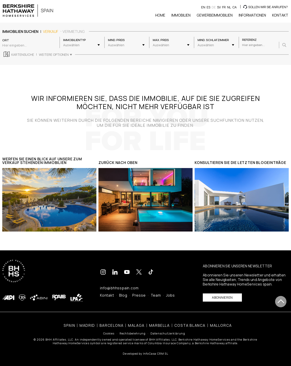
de (214, 7)
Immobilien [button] (181, 15)
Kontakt (107, 294)
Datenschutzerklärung (168, 333)
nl (229, 7)
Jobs (170, 294)
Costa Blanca (190, 324)
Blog (123, 294)
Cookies (108, 333)
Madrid (87, 324)
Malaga (136, 324)
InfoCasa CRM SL (155, 353)
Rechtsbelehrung (133, 333)
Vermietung (74, 31)
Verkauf (50, 31)
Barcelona (111, 324)
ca (234, 7)
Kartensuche (22, 54)
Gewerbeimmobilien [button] (215, 15)
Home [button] (160, 15)
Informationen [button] (252, 15)
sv (219, 7)
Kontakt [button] (280, 15)
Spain (69, 324)
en (203, 7)
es (208, 7)
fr (224, 7)
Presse (139, 294)
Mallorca (221, 324)
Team (156, 294)
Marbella (159, 324)
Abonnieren (222, 297)
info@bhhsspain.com (119, 287)
